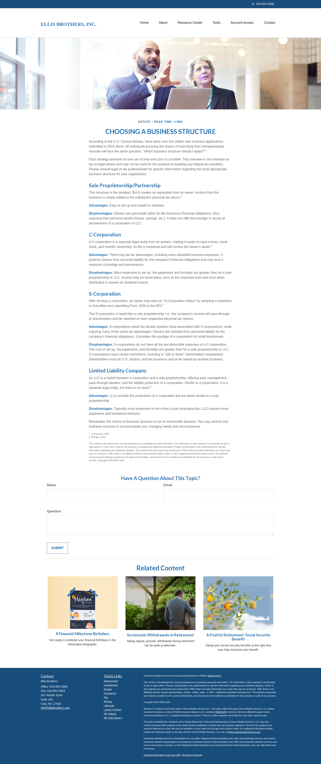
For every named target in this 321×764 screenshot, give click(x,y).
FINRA (218, 712)
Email (168, 485)
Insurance (110, 693)
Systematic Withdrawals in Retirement (160, 635)
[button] (163, 22)
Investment (111, 685)
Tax (106, 697)
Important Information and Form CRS (162, 755)
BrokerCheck (214, 675)
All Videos (110, 714)
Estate (108, 689)
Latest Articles (113, 710)
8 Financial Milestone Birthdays (83, 633)
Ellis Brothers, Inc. (68, 24)
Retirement (111, 681)
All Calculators (113, 718)
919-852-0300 (263, 4)
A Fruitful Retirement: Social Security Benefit (238, 637)
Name (51, 485)
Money (108, 701)
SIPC (224, 712)
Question (54, 511)
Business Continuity (192, 755)
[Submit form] (57, 548)
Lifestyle (109, 705)
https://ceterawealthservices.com (244, 732)
